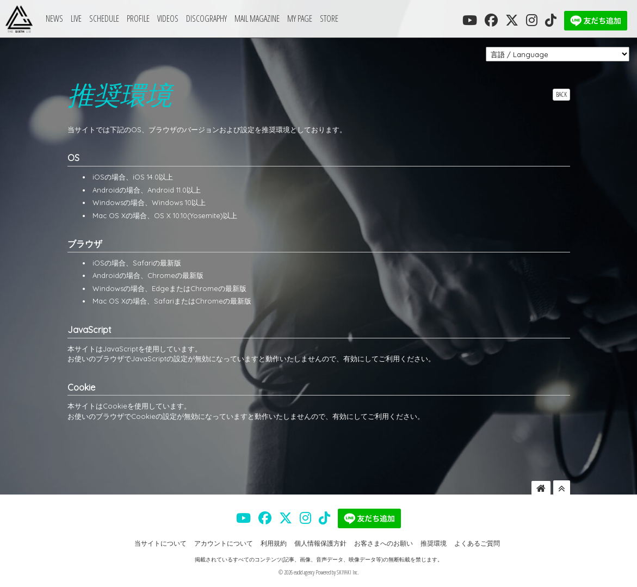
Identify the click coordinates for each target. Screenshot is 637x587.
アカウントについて (223, 543)
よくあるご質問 (477, 543)
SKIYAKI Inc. (347, 572)
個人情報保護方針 (320, 543)
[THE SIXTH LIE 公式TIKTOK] (550, 20)
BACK (561, 94)
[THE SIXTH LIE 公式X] (511, 20)
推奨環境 (433, 543)
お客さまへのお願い (383, 543)
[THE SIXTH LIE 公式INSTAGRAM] (531, 20)
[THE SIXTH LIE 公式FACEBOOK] (491, 20)
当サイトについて (160, 543)
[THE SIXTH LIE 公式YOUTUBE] (469, 20)
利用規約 (274, 543)
